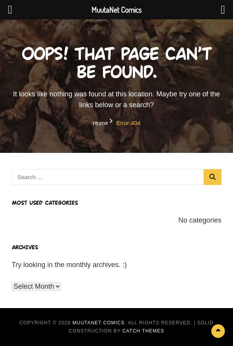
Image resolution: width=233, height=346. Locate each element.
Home (100, 123)
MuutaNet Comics (98, 322)
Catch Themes (143, 331)
